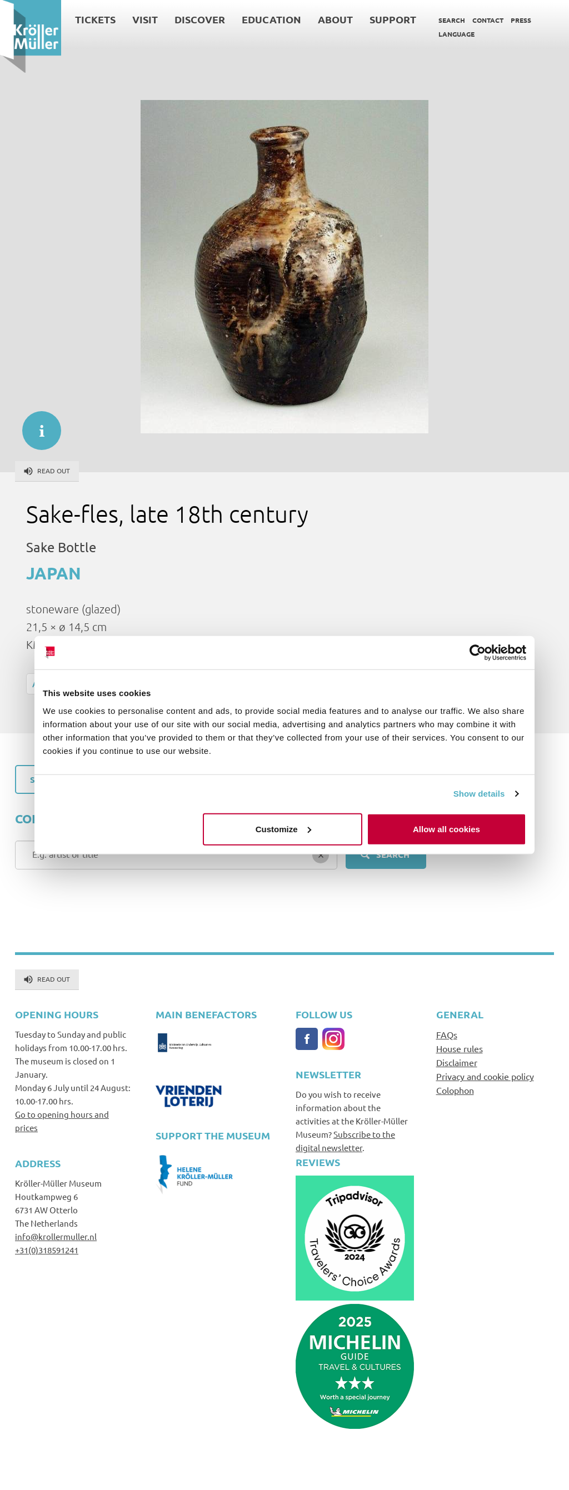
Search (451, 20)
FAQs (446, 1034)
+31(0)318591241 (46, 1249)
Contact (487, 20)
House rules (459, 1048)
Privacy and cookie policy (485, 1076)
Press (521, 20)
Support (393, 19)
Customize (283, 828)
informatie (36, 425)
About (335, 19)
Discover (199, 19)
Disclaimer (456, 1062)
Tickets (95, 19)
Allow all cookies (446, 828)
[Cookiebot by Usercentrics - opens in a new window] (477, 652)
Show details (479, 793)
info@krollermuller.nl (56, 1236)
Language (456, 33)
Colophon (455, 1090)
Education (271, 19)
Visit (145, 19)
